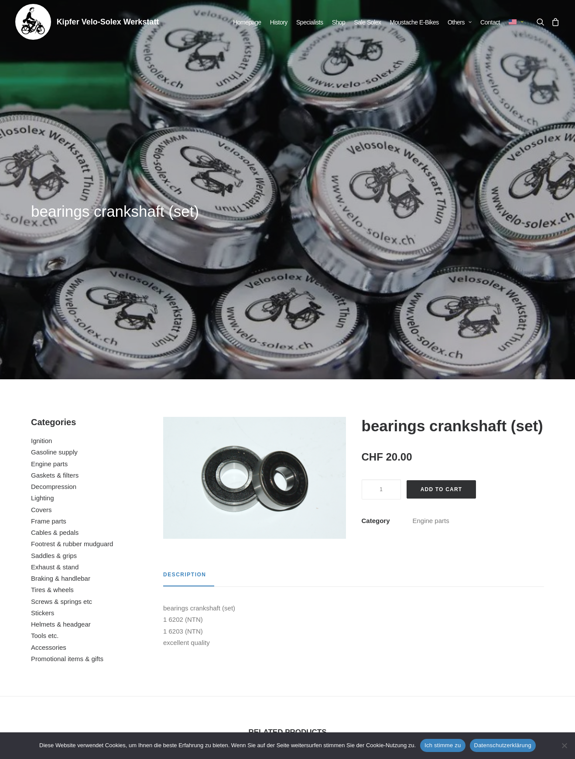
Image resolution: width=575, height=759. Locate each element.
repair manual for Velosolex (494, 636)
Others (460, 22)
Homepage (247, 22)
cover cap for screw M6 (80, 628)
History (279, 22)
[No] (564, 745)
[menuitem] (247, 22)
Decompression (53, 264)
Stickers (42, 391)
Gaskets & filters (55, 253)
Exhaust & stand (55, 345)
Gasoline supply (54, 230)
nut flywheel (218, 628)
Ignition (41, 218)
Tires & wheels (52, 367)
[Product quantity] (381, 267)
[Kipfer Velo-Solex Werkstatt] (33, 22)
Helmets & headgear (61, 402)
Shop (339, 22)
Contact (490, 22)
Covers (41, 287)
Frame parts (48, 299)
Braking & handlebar (60, 356)
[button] (542, 22)
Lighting (42, 276)
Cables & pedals (55, 310)
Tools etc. (44, 413)
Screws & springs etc (61, 379)
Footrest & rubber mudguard (72, 322)
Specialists (309, 22)
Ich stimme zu (442, 745)
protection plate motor (356, 628)
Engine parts (49, 242)
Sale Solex (367, 22)
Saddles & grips (54, 333)
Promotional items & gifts (67, 436)
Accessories (48, 425)
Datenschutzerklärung (502, 745)
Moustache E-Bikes (414, 22)
